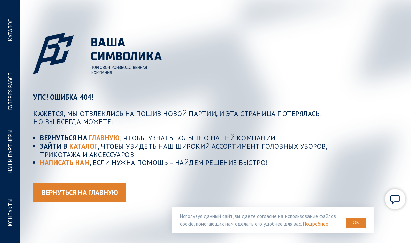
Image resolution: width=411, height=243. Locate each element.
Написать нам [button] (65, 162)
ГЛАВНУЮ (104, 137)
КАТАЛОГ (10, 30)
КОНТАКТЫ (10, 212)
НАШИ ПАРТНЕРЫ (10, 152)
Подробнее (315, 224)
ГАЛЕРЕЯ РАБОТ (10, 91)
